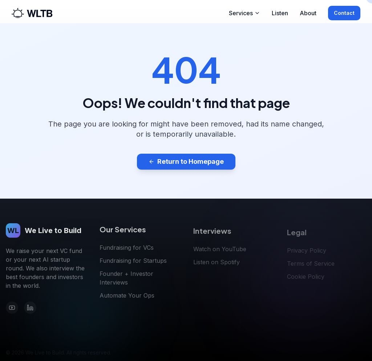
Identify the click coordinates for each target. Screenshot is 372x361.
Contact (344, 13)
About (308, 13)
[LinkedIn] (30, 309)
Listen (280, 13)
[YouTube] (12, 309)
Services (244, 13)
